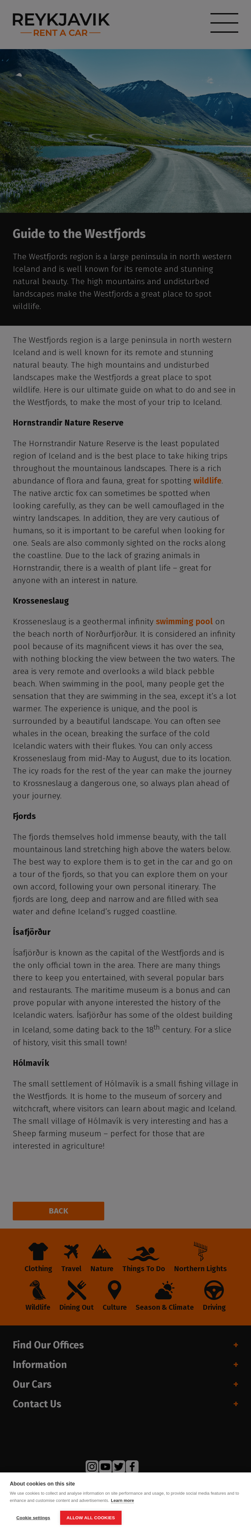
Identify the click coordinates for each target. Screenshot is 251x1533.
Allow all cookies (91, 1517)
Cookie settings (33, 1517)
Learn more (122, 1500)
